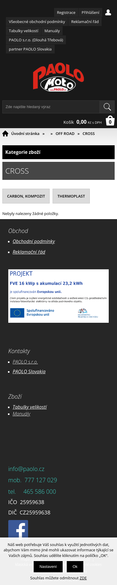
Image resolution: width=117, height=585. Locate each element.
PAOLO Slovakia (29, 371)
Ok (75, 566)
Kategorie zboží (58, 152)
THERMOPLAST (71, 196)
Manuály (52, 30)
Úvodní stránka (25, 133)
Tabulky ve (24, 407)
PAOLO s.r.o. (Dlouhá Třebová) (36, 40)
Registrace (66, 12)
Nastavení (48, 566)
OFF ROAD (65, 133)
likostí (41, 407)
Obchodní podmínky (34, 241)
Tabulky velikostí (23, 30)
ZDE (83, 578)
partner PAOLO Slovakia (30, 49)
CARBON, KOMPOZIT (26, 196)
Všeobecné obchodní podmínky (37, 21)
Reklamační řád (85, 21)
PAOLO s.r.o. (25, 362)
